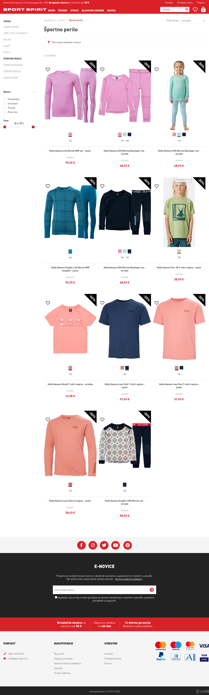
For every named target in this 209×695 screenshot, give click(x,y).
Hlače (6, 45)
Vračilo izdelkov (62, 672)
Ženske (62, 10)
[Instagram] (92, 545)
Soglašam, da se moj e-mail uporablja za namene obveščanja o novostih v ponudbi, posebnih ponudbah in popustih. (106, 599)
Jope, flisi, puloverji (15, 33)
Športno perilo (12, 58)
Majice (7, 39)
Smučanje (12, 103)
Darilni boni (10, 77)
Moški (51, 10)
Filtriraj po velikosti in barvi (66, 42)
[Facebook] (81, 545)
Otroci (74, 10)
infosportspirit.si (18, 658)
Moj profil (59, 653)
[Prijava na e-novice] (152, 589)
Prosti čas (12, 112)
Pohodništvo (14, 99)
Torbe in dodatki (13, 64)
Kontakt (169, 2)
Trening (11, 107)
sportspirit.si (50, 20)
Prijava (201, 2)
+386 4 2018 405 (16, 653)
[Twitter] (104, 545)
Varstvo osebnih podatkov (128, 578)
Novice (111, 10)
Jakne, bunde (11, 26)
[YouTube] (115, 545)
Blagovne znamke (93, 10)
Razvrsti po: (173, 20)
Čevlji (7, 52)
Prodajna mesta (185, 2)
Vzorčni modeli (12, 71)
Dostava (58, 668)
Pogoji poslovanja (63, 658)
